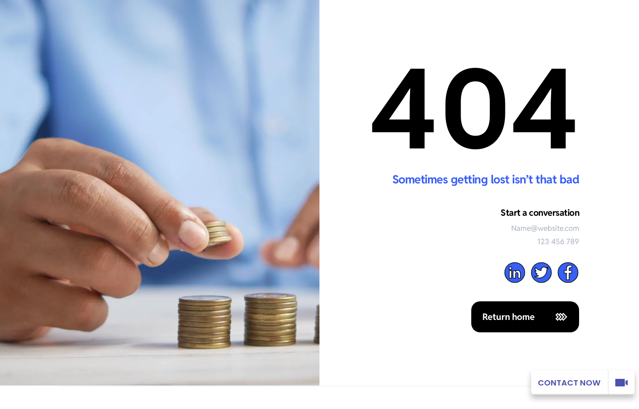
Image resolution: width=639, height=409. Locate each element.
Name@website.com (545, 228)
